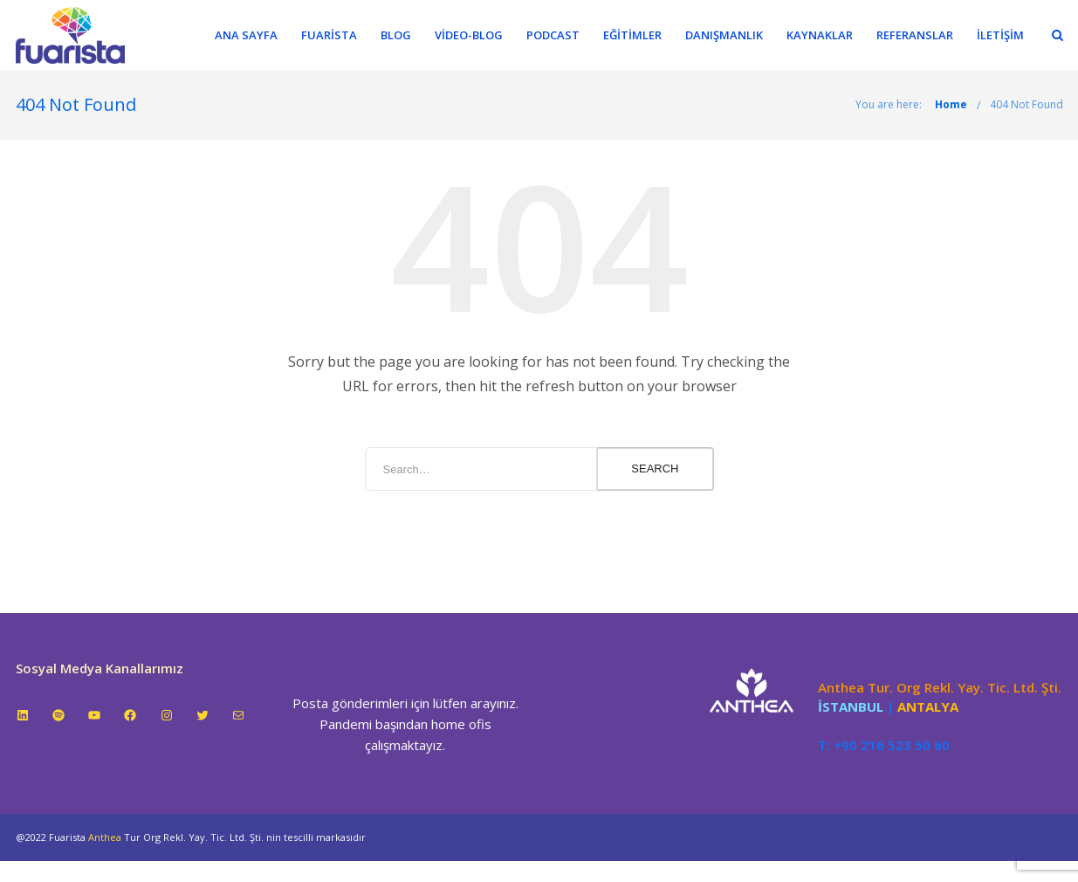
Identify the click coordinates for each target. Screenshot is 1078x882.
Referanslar (914, 35)
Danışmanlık (724, 35)
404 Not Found (1026, 104)
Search (654, 468)
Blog (396, 35)
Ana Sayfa (246, 35)
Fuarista (329, 35)
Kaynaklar (819, 35)
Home (951, 104)
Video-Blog (469, 35)
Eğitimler (632, 35)
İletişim (1000, 35)
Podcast (553, 35)
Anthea (104, 837)
